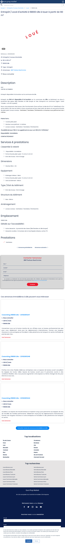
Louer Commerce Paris (9, 481)
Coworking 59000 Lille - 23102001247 (16, 315)
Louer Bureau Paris (8, 472)
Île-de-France (7, 440)
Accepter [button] (29, 541)
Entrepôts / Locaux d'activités (15, 8)
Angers (36, 452)
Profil (5, 525)
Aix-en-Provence (38, 454)
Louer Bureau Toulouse (9, 474)
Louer (27, 8)
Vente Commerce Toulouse (41, 484)
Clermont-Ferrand (39, 457)
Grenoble (36, 450)
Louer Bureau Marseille (9, 469)
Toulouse (5, 450)
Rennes (36, 447)
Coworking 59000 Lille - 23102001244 (16, 398)
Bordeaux (36, 442)
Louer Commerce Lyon (9, 477)
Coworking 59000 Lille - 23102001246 (16, 356)
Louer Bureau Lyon (8, 467)
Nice (4, 452)
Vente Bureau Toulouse (40, 474)
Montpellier (6, 457)
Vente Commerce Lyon (40, 477)
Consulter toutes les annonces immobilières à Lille (33, 428)
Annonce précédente (25, 247)
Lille (35, 445)
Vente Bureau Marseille (40, 469)
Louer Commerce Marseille (10, 479)
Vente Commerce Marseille (41, 479)
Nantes (5, 454)
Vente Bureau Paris (39, 472)
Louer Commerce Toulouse (10, 484)
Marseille (5, 447)
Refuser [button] (36, 541)
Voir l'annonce (6, 337)
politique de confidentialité (40, 280)
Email (5, 518)
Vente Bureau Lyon (39, 467)
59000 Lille (34, 8)
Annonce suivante (41, 247)
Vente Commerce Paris (40, 481)
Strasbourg (37, 440)
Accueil (3, 8)
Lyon (4, 445)
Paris (4, 442)
